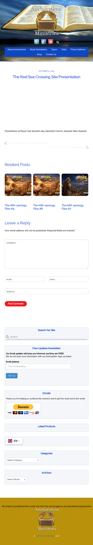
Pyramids (37, 201)
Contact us (51, 54)
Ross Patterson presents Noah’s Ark (29, 143)
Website (10, 292)
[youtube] (51, 42)
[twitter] (37, 42)
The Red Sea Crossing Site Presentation (46, 77)
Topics (54, 49)
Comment (11, 243)
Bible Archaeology (13, 199)
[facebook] (44, 42)
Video (64, 49)
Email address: (12, 362)
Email (53, 279)
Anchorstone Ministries (45, 536)
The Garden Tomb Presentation (66, 147)
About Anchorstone (17, 49)
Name (9, 279)
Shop (39, 54)
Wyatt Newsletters (38, 49)
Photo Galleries (78, 49)
